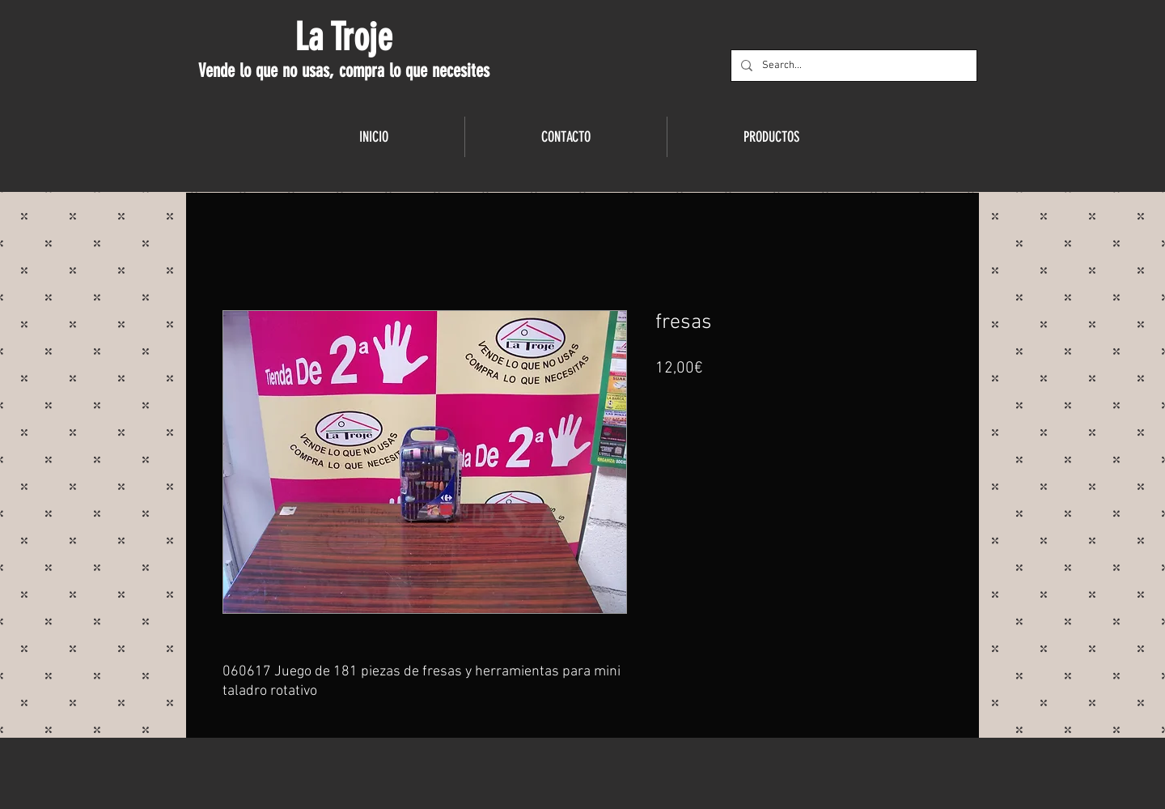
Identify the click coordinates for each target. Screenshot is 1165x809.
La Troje (343, 37)
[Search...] (852, 65)
